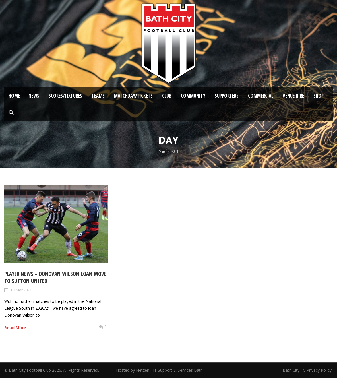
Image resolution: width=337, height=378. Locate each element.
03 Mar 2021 (21, 289)
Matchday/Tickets (133, 95)
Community (193, 95)
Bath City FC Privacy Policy (308, 370)
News (33, 95)
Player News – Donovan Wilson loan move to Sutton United (55, 277)
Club (166, 95)
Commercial (260, 95)
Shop (318, 95)
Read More (15, 327)
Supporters (227, 95)
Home (14, 95)
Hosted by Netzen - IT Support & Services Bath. (160, 370)
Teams (98, 95)
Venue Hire (293, 95)
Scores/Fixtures (65, 95)
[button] (11, 113)
